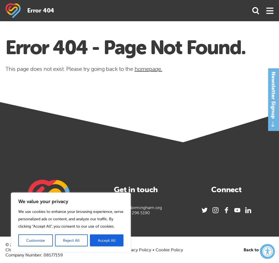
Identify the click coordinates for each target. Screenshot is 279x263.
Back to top (259, 249)
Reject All (71, 240)
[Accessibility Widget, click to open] (267, 251)
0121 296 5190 (136, 212)
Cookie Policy (169, 249)
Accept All (107, 240)
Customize (35, 240)
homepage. (148, 68)
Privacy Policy (137, 249)
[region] (71, 222)
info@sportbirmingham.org (136, 207)
